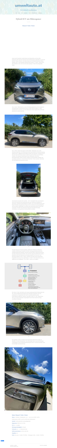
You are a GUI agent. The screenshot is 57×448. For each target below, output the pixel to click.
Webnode (45, 445)
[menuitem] (14, 13)
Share (2, 440)
